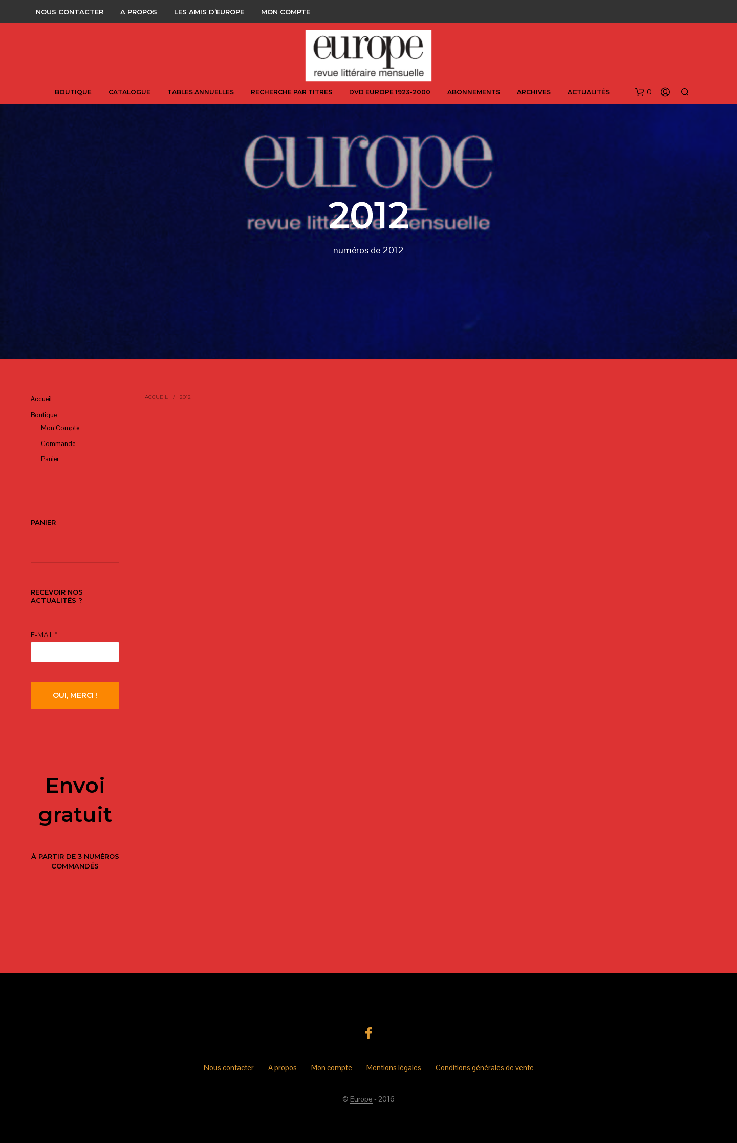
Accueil (41, 399)
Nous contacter (69, 12)
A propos (138, 12)
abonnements (473, 92)
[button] (643, 92)
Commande (58, 443)
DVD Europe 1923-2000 (389, 92)
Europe (361, 1099)
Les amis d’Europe (209, 12)
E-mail (44, 634)
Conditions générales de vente (485, 1067)
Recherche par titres (291, 92)
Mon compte (285, 12)
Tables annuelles (200, 92)
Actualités (589, 92)
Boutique (73, 92)
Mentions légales (393, 1067)
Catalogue (129, 92)
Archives (534, 92)
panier (50, 459)
